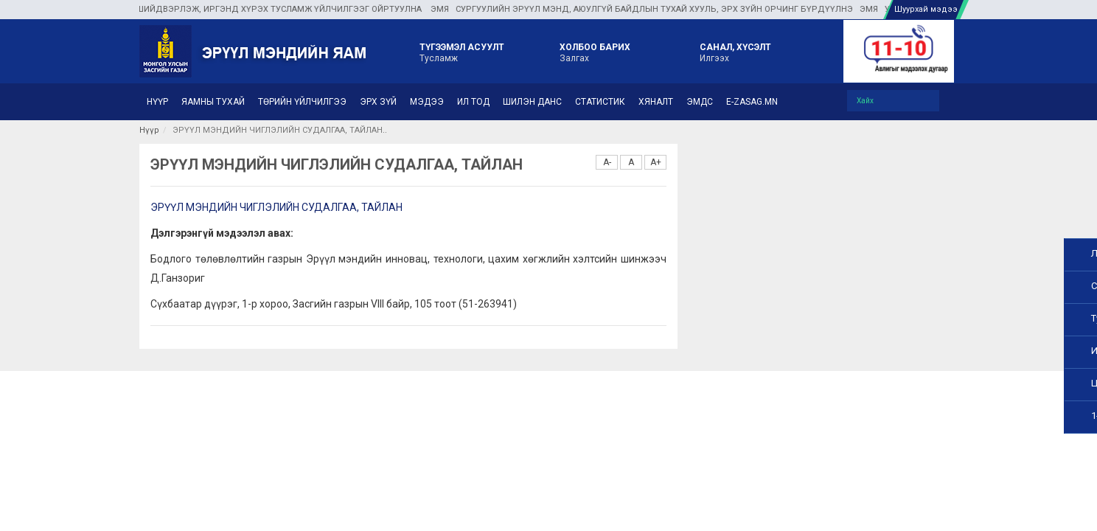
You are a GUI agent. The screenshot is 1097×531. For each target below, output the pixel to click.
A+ (655, 162)
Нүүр (149, 130)
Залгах (595, 52)
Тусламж (461, 52)
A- (607, 162)
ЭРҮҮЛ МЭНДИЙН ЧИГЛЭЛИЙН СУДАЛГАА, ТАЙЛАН (276, 207)
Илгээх (735, 52)
